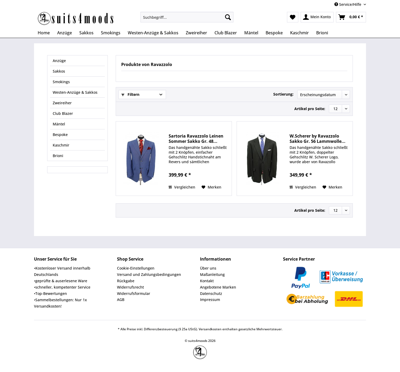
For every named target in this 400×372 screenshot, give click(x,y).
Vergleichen (182, 187)
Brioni (58, 155)
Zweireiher (62, 102)
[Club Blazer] (226, 33)
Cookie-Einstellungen (135, 268)
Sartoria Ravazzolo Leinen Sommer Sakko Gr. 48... (196, 138)
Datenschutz (211, 293)
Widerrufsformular (133, 293)
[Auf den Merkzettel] (211, 187)
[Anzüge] (64, 33)
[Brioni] (322, 33)
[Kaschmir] (299, 33)
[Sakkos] (86, 33)
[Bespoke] (274, 33)
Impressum (210, 299)
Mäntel (59, 123)
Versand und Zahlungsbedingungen (149, 274)
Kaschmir (61, 145)
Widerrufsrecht (130, 287)
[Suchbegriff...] (186, 17)
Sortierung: (283, 94)
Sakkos (59, 71)
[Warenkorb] (351, 17)
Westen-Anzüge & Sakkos (75, 92)
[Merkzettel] (292, 17)
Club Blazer (63, 113)
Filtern (130, 94)
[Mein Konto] (317, 17)
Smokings (61, 81)
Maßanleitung (212, 274)
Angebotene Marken (218, 287)
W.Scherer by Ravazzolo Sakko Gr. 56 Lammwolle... (317, 138)
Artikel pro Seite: (309, 108)
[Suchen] (227, 17)
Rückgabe (125, 280)
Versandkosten (210, 329)
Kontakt (207, 280)
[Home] (43, 33)
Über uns (208, 268)
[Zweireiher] (196, 33)
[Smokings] (110, 33)
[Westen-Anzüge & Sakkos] (153, 33)
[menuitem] (186, 19)
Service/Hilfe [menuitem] (348, 4)
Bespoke (60, 134)
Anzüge (59, 60)
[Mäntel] (251, 33)
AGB (120, 299)
